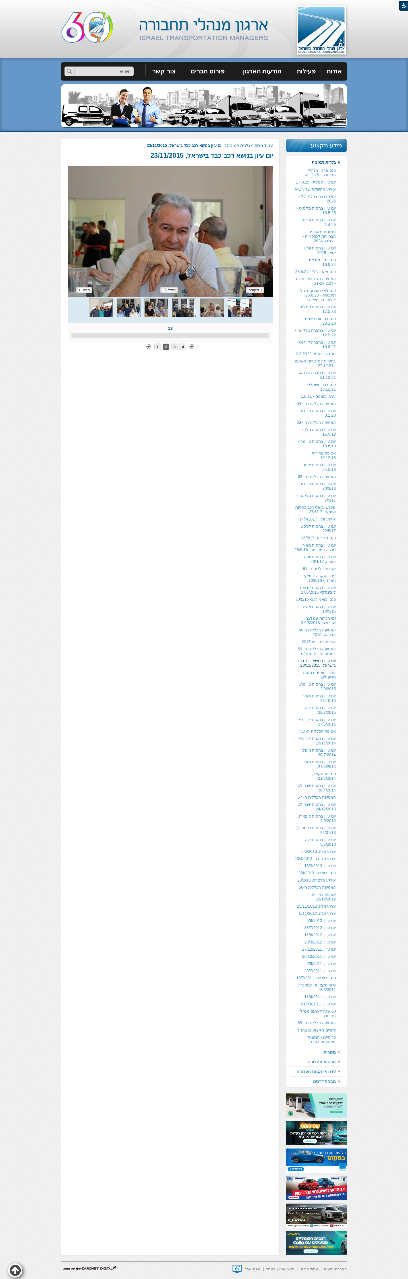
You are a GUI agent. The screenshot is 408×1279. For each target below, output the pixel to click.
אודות (334, 71)
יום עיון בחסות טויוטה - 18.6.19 (317, 443)
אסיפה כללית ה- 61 (319, 568)
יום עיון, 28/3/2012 (320, 942)
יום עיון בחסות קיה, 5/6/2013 (320, 842)
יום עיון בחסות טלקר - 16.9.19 (317, 431)
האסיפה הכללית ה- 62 (317, 476)
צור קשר (163, 71)
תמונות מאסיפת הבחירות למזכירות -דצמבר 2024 (319, 236)
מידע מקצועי (325, 145)
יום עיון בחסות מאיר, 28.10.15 (318, 698)
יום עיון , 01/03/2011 (318, 1004)
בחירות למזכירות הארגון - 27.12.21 (315, 363)
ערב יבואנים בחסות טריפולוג (319, 674)
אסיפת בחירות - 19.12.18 (322, 455)
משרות (329, 1052)
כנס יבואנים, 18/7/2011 (316, 978)
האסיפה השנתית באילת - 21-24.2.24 (316, 281)
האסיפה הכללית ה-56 (317, 887)
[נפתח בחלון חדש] (237, 1269)
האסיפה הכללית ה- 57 (317, 797)
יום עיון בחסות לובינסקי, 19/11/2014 (315, 740)
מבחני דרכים (324, 1081)
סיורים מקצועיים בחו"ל (316, 1030)
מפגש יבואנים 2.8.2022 (316, 354)
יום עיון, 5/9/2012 (321, 920)
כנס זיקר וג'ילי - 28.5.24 (315, 271)
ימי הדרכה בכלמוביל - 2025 (317, 198)
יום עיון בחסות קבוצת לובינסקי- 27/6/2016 (318, 589)
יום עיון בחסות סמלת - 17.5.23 (317, 309)
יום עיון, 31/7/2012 (320, 927)
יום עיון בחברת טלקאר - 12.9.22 (315, 332)
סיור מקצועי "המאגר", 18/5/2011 (317, 987)
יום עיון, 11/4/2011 (320, 997)
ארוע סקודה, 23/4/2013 (315, 858)
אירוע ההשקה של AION (315, 189)
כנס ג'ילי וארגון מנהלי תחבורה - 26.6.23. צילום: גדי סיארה (317, 295)
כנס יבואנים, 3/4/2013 (317, 873)
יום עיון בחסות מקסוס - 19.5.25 (316, 210)
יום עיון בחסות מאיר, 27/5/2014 (318, 764)
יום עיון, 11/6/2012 (320, 935)
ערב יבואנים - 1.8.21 (318, 396)
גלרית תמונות (238, 145)
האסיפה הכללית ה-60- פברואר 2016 (317, 632)
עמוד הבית (264, 145)
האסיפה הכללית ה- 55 (317, 1023)
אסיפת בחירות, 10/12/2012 (323, 896)
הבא (84, 290)
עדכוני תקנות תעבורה (316, 1071)
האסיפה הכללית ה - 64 (316, 403)
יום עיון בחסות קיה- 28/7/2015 (319, 710)
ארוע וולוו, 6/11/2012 (317, 913)
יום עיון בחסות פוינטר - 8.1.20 (316, 413)
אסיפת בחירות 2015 (319, 641)
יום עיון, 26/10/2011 (319, 956)
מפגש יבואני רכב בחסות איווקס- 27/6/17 (315, 509)
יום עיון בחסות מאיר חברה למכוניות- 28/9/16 (315, 547)
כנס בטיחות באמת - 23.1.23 (319, 320)
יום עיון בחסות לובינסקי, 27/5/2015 (315, 721)
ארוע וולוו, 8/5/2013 (318, 851)
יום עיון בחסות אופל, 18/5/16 (318, 608)
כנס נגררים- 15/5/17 (318, 538)
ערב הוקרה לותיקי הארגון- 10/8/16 (320, 578)
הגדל (170, 290)
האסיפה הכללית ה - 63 (316, 422)
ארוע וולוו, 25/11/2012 (316, 906)
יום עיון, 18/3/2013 (320, 865)
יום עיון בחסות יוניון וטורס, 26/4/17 (320, 559)
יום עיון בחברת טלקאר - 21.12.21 (315, 375)
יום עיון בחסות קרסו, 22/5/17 (318, 528)
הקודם (255, 290)
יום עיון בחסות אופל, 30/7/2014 (318, 752)
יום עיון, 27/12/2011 (319, 949)
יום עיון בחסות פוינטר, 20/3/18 (317, 486)
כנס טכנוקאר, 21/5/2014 (324, 776)
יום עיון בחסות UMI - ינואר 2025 (318, 250)
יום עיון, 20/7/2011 (320, 970)
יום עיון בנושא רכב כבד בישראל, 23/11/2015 (212, 155)
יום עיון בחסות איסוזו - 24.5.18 (317, 467)
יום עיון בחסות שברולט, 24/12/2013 (316, 806)
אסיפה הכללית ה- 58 (318, 731)
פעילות (306, 71)
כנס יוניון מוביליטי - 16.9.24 (320, 262)
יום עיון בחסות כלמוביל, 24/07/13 (316, 830)
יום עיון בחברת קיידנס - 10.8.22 (316, 344)
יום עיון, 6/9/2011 (321, 963)
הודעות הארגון (262, 71)
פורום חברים (208, 71)
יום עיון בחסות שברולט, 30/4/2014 (316, 787)
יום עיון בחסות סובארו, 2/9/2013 (317, 818)
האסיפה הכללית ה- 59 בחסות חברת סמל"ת (317, 651)
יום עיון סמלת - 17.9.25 (316, 182)
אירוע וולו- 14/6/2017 (317, 519)
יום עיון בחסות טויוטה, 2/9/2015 (317, 686)
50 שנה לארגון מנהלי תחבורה (317, 1013)
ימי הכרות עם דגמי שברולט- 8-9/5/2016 (318, 620)
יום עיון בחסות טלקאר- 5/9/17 (316, 497)
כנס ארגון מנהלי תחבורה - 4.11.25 (320, 172)
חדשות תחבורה (322, 1061)
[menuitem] (334, 71)
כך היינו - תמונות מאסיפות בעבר (322, 1039)
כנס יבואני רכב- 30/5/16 (315, 599)
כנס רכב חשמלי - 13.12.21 (321, 386)
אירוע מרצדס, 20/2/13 (316, 880)
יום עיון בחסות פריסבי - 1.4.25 (316, 222)
